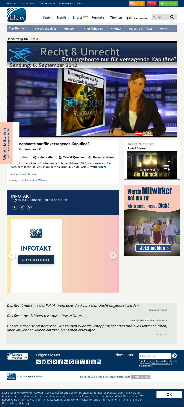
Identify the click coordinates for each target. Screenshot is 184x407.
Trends (63, 17)
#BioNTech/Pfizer (140, 28)
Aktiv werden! (66, 3)
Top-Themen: (17, 28)
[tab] (20, 157)
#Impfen (70, 28)
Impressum (110, 376)
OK (169, 394)
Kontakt (80, 3)
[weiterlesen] (98, 167)
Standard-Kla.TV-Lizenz (36, 180)
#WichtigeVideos (45, 28)
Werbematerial (47, 3)
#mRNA (116, 28)
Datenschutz (123, 376)
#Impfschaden (93, 28)
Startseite (85, 376)
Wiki (93, 376)
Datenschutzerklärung (16, 403)
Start (48, 17)
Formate (99, 17)
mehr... (165, 28)
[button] (137, 3)
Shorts (80, 17)
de (138, 18)
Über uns (12, 3)
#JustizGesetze (29, 174)
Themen (116, 17)
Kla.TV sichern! (28, 3)
